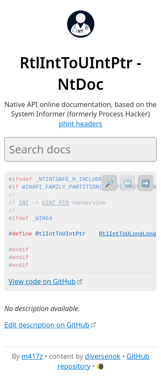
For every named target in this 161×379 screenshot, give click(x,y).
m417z (32, 356)
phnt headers (80, 123)
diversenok (103, 356)
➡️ (145, 183)
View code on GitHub (42, 281)
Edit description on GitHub (46, 324)
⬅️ (127, 183)
